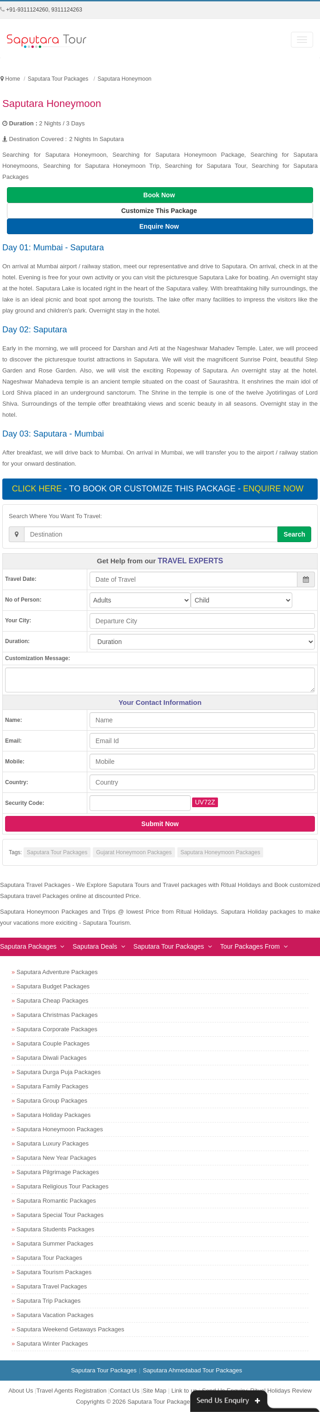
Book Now (159, 195)
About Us (20, 1390)
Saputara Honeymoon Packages (220, 852)
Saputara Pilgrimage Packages (58, 1172)
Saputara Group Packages (52, 1100)
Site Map (154, 1390)
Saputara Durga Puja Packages (59, 1072)
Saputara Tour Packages (57, 852)
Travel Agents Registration (71, 1390)
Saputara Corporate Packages (57, 1029)
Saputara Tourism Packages (54, 1272)
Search (294, 534)
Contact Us (124, 1390)
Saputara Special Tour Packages (60, 1214)
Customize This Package (160, 210)
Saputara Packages (28, 946)
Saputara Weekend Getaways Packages (70, 1329)
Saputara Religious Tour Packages (63, 1186)
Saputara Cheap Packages (52, 1000)
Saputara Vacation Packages (55, 1315)
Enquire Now (160, 226)
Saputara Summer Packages (55, 1243)
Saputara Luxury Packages (53, 1143)
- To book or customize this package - (159, 488)
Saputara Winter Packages (52, 1343)
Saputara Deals (94, 946)
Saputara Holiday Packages (54, 1114)
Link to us (184, 1390)
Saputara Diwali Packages (52, 1057)
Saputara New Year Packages (57, 1157)
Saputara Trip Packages (49, 1300)
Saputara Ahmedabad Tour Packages (192, 1370)
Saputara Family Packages (52, 1086)
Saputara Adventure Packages (57, 972)
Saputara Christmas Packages (57, 1014)
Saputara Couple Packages (53, 1043)
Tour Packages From (250, 946)
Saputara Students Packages (55, 1229)
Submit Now (160, 823)
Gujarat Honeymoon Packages (133, 852)
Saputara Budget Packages (53, 986)
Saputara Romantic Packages (56, 1200)
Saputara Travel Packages (52, 1286)
